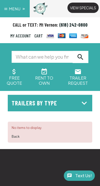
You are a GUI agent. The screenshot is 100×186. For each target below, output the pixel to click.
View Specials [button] (83, 7)
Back (16, 136)
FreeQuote (14, 78)
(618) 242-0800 (73, 25)
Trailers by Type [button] (51, 103)
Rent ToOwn (44, 78)
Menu (15, 8)
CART (38, 35)
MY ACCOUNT (20, 35)
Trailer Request (78, 78)
